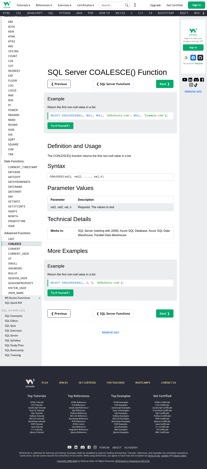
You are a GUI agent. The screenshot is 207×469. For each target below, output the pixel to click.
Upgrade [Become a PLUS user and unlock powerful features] (155, 5)
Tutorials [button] (23, 5)
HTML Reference (78, 402)
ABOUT (117, 447)
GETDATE (14, 201)
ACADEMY (131, 447)
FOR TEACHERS (116, 382)
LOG (10, 85)
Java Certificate (162, 424)
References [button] (44, 5)
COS (10, 61)
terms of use (154, 455)
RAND (11, 120)
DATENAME (15, 187)
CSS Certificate (162, 405)
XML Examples (120, 429)
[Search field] (114, 5)
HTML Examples (120, 402)
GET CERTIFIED (87, 382)
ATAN (11, 36)
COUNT (12, 56)
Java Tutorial (37, 426)
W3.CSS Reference (78, 415)
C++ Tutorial (36, 429)
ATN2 (11, 41)
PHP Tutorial (37, 424)
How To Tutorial (36, 410)
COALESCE (14, 244)
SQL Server (11, 335)
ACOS (11, 26)
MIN (10, 100)
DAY (10, 196)
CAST (11, 239)
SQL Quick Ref (13, 302)
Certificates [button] (85, 5)
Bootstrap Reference (78, 418)
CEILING (13, 51)
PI (9, 105)
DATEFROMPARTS (19, 182)
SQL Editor (11, 320)
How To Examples (121, 410)
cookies (165, 455)
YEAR (11, 226)
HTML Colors (78, 424)
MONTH (13, 216)
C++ (140, 13)
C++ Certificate (162, 426)
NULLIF (12, 273)
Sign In (193, 47)
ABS (10, 21)
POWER (13, 110)
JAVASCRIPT (35, 13)
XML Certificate (162, 432)
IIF (9, 258)
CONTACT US (168, 382)
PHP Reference (79, 421)
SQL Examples (13, 316)
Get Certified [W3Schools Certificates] (175, 5)
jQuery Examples (121, 432)
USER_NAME (16, 293)
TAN (10, 154)
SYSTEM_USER (17, 288)
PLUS (45, 382)
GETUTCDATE (16, 206)
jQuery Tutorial (37, 432)
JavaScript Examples (121, 407)
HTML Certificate (162, 402)
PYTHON (64, 13)
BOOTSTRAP (166, 13)
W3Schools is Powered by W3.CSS (132, 461)
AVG (10, 46)
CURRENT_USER (18, 253)
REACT (184, 13)
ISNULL (12, 263)
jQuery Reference (79, 432)
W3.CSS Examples (121, 418)
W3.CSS (120, 13)
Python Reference (78, 413)
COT (11, 66)
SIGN (11, 129)
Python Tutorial (37, 415)
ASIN (11, 31)
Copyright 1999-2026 (67, 461)
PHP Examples (120, 424)
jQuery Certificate (162, 421)
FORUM (104, 447)
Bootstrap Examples (121, 421)
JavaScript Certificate (162, 407)
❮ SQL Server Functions (113, 84)
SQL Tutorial (36, 413)
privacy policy (179, 455)
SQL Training (13, 355)
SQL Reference (78, 410)
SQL (51, 13)
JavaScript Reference (78, 407)
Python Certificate (162, 415)
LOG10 (12, 90)
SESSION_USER (17, 278)
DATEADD (14, 172)
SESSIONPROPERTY (20, 283)
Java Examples (121, 426)
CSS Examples (120, 405)
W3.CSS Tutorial (36, 418)
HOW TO (104, 13)
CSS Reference (78, 405)
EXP (10, 75)
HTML (6, 13)
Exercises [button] (64, 5)
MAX (10, 95)
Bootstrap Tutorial (36, 421)
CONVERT (14, 248)
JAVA (79, 13)
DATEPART (15, 191)
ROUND (13, 125)
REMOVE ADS (110, 332)
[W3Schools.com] (30, 385)
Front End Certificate (162, 410)
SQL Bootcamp (14, 350)
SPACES (63, 382)
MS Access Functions (17, 298)
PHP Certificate (162, 418)
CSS (18, 13)
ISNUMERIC (15, 268)
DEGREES (14, 71)
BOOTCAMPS (142, 382)
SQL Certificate (162, 413)
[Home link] (7, 5)
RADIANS (13, 115)
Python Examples (121, 415)
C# (150, 13)
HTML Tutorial (36, 402)
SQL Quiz (10, 325)
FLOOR (12, 80)
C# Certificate (162, 429)
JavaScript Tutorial (36, 407)
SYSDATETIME (17, 221)
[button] (127, 5)
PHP (91, 13)
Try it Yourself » (60, 126)
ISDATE (12, 211)
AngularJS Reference (78, 429)
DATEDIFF (14, 177)
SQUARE (13, 144)
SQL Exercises (13, 330)
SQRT (11, 139)
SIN (10, 134)
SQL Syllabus (13, 340)
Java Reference (79, 426)
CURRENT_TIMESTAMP (22, 167)
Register (199, 63)
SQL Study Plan (14, 345)
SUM (11, 149)
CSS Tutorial (36, 405)
